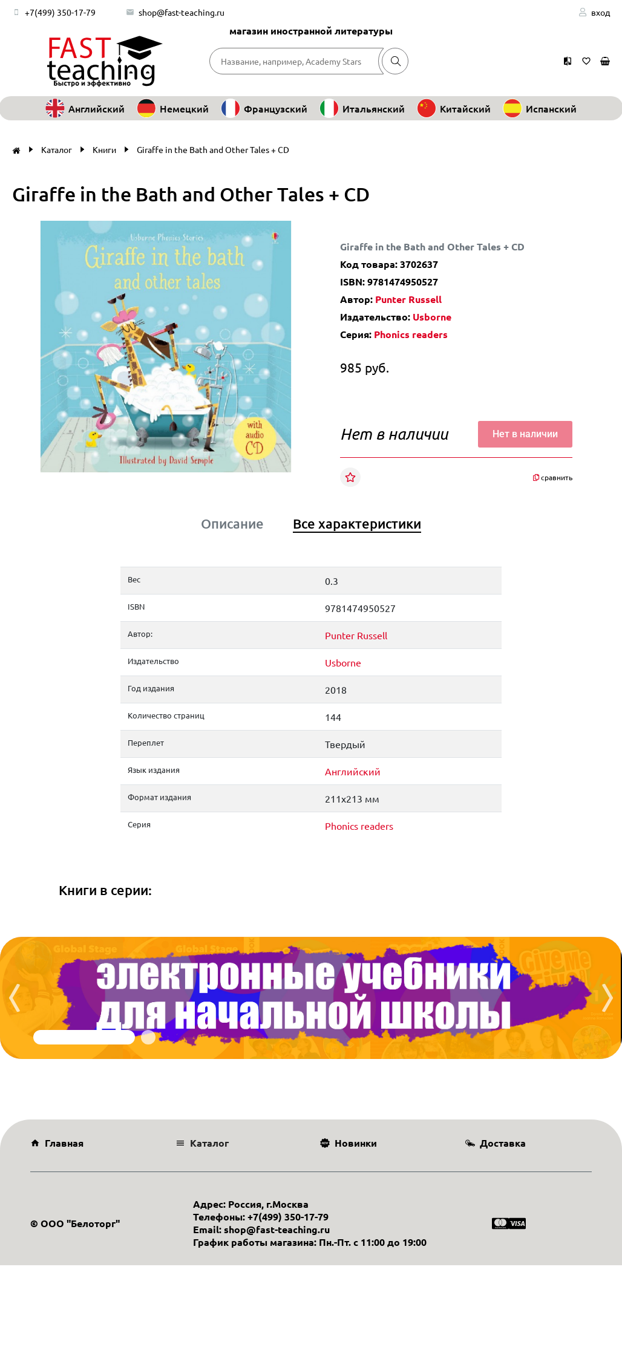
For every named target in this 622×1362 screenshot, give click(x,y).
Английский (353, 771)
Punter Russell (408, 299)
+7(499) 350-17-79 (60, 12)
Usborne (432, 316)
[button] (280, 231)
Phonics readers (411, 334)
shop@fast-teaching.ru (181, 12)
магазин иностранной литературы (311, 30)
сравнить (552, 477)
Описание (232, 524)
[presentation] (14, 997)
